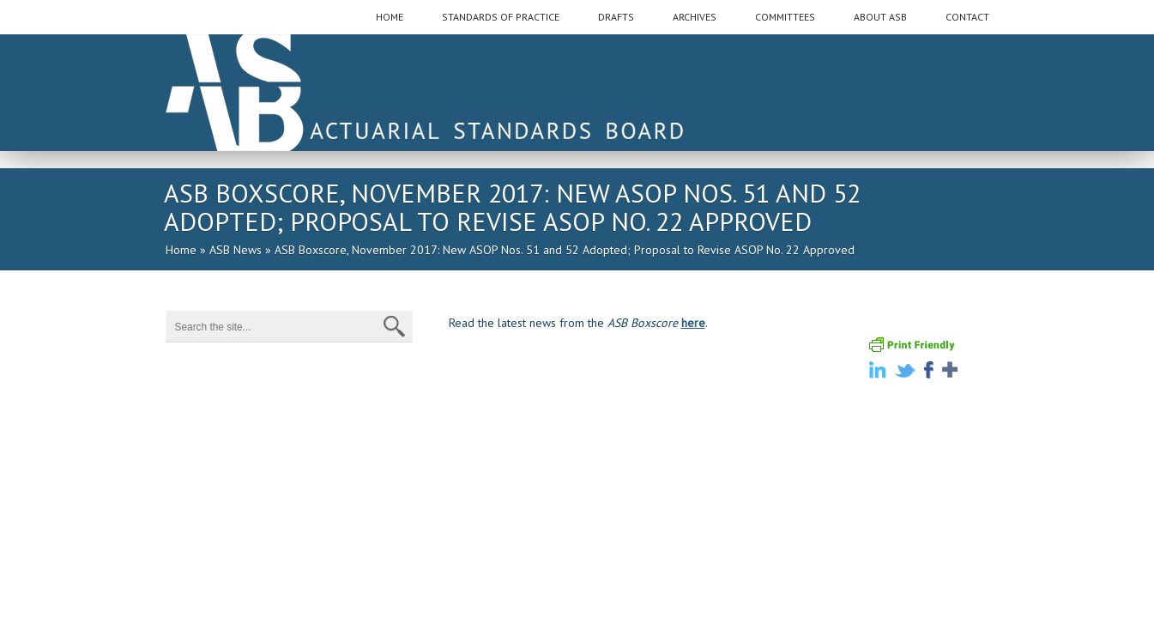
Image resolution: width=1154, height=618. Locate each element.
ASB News (235, 250)
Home (181, 250)
